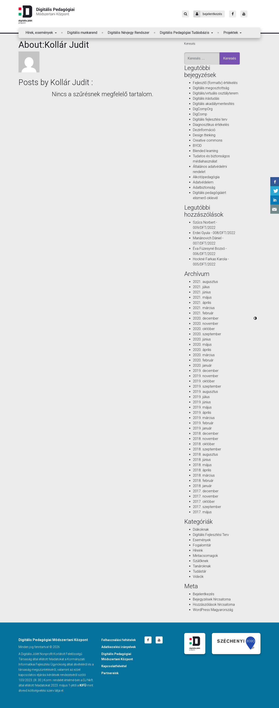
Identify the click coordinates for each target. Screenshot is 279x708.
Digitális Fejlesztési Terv (211, 535)
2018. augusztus (205, 454)
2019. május (202, 407)
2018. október (204, 444)
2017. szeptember (207, 507)
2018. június (202, 460)
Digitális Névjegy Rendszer (128, 33)
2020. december (205, 318)
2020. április (202, 350)
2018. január (202, 486)
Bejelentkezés (203, 594)
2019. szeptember (207, 386)
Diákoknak (201, 529)
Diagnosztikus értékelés (211, 125)
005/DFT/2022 (204, 264)
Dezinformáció (204, 130)
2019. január (202, 428)
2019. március (204, 418)
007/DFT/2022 (204, 243)
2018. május (202, 465)
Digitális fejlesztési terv (210, 119)
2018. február (203, 481)
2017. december (205, 491)
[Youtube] (243, 13)
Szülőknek (200, 561)
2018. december (205, 433)
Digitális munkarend (82, 33)
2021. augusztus (205, 282)
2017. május (202, 512)
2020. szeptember (207, 334)
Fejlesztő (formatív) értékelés (215, 83)
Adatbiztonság (204, 187)
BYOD (197, 146)
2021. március (204, 308)
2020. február (203, 360)
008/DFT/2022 (224, 233)
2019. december (205, 371)
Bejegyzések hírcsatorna (212, 599)
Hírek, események (40, 33)
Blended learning (205, 151)
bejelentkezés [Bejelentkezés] (207, 13)
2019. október (204, 381)
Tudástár (199, 571)
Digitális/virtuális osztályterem (215, 93)
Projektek (231, 33)
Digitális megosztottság (211, 88)
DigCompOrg (203, 109)
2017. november (205, 496)
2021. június (202, 292)
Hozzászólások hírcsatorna (214, 604)
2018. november (205, 439)
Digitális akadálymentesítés (213, 104)
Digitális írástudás (206, 98)
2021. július (201, 287)
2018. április (202, 470)
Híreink (198, 550)
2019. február (203, 423)
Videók (198, 577)
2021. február (203, 313)
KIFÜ (83, 685)
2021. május (202, 297)
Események (202, 540)
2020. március (204, 355)
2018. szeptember (207, 449)
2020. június (202, 339)
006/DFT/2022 (204, 254)
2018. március (204, 475)
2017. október (204, 501)
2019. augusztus (205, 392)
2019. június (202, 402)
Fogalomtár (202, 545)
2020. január (202, 365)
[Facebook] (232, 13)
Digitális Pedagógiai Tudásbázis (185, 33)
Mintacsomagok (205, 556)
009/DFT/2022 (204, 228)
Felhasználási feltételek (118, 640)
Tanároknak (202, 566)
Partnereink (110, 673)
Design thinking (204, 135)
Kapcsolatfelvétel (114, 666)
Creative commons (207, 140)
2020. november (205, 324)
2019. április (202, 412)
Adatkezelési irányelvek (118, 647)
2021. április (202, 303)
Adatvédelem (203, 182)
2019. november (205, 376)
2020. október (204, 329)
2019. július (201, 397)
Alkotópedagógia (206, 177)
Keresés (189, 43)
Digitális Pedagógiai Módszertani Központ (46, 14)
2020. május (202, 344)
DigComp (200, 114)
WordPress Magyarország (213, 610)
